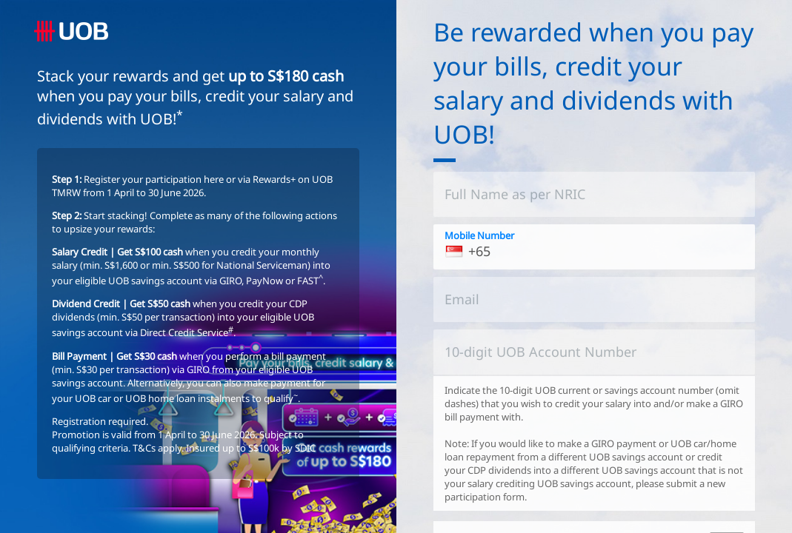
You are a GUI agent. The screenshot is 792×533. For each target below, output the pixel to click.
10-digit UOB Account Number (540, 352)
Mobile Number (479, 235)
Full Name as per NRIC (515, 194)
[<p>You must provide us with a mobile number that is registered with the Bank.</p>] (594, 246)
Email (462, 299)
